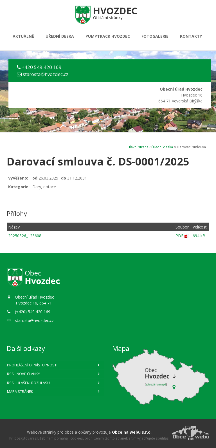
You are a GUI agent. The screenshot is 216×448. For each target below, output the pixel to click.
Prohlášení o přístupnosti (32, 365)
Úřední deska (60, 36)
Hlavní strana (138, 147)
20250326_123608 (24, 235)
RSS (23, 373)
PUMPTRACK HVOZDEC (108, 36)
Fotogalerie (154, 36)
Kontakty (191, 36)
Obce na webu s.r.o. (132, 432)
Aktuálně (23, 36)
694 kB (199, 235)
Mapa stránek (20, 391)
